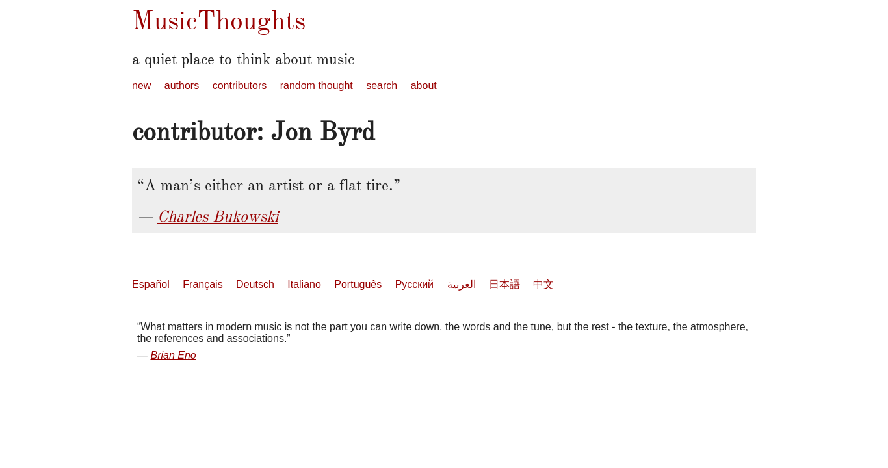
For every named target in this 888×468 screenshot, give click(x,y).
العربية (461, 284)
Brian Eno (173, 355)
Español (151, 284)
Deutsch (255, 284)
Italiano (304, 284)
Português (358, 284)
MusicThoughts (219, 20)
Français (202, 284)
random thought (316, 85)
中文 (543, 284)
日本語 (504, 284)
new (141, 85)
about (424, 85)
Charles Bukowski (217, 216)
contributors (240, 85)
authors (181, 85)
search (381, 85)
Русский (414, 284)
